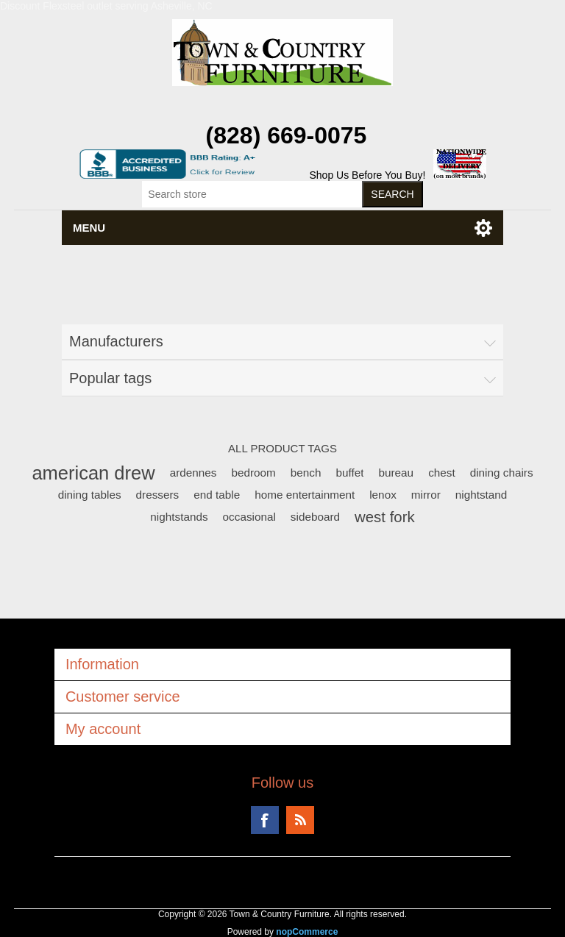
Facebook (265, 820)
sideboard (315, 516)
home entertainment (305, 494)
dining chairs (501, 472)
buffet (349, 472)
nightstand (481, 494)
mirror (426, 494)
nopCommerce (307, 932)
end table (216, 494)
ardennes (193, 472)
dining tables (89, 494)
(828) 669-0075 (286, 135)
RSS (300, 820)
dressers (158, 494)
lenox (383, 494)
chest (441, 472)
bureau (395, 472)
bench (306, 472)
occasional (249, 516)
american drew (93, 473)
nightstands (178, 516)
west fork (385, 517)
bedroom (253, 472)
